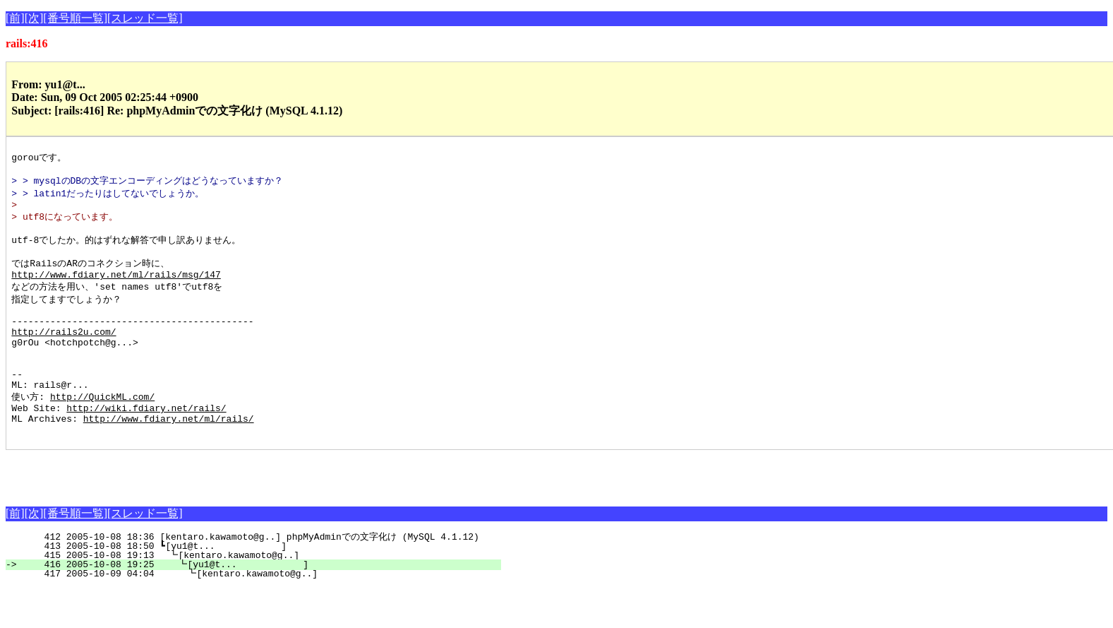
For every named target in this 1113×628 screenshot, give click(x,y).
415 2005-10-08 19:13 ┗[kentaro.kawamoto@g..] (260, 595)
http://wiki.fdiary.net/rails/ (146, 443)
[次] (34, 18)
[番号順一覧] (75, 18)
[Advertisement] (171, 511)
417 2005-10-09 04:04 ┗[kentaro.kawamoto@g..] (258, 614)
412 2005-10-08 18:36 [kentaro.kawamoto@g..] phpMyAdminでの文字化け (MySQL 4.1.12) (258, 577)
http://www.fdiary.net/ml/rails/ (168, 456)
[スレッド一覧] (145, 18)
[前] (15, 18)
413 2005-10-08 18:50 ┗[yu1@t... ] (261, 586)
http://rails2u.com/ (63, 354)
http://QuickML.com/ (102, 430)
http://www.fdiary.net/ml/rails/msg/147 (115, 289)
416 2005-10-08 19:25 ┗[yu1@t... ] (259, 604)
